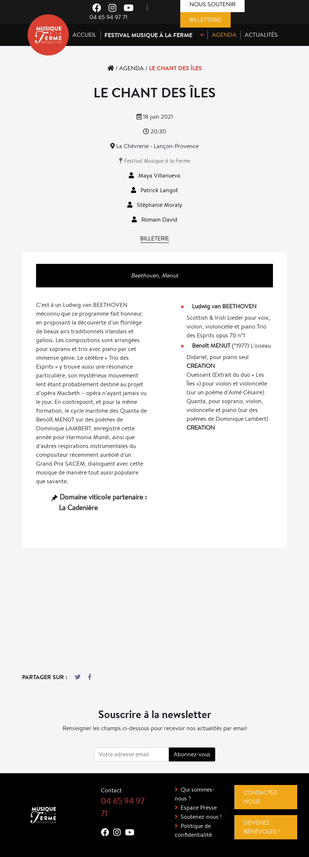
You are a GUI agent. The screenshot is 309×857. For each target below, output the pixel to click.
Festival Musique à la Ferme (154, 161)
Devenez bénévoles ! (262, 827)
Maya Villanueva (154, 175)
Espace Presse (199, 807)
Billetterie (205, 20)
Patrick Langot (154, 190)
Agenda (131, 68)
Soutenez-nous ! (201, 817)
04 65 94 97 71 (108, 17)
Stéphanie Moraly (154, 205)
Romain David (154, 219)
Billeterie (154, 238)
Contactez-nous (261, 797)
